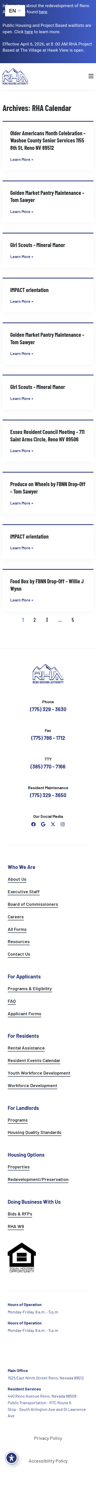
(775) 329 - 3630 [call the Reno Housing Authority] (48, 709)
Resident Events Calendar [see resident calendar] (34, 1060)
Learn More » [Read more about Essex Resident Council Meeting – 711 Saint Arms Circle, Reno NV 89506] (21, 450)
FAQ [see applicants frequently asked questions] (12, 1001)
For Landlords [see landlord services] (23, 1108)
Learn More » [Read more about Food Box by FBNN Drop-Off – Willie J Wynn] (21, 599)
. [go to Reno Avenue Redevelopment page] (43, 11)
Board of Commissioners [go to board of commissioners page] (33, 904)
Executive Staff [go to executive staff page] (24, 891)
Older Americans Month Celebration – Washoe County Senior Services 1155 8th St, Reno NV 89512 (48, 140)
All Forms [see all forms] (17, 929)
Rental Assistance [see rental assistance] (26, 1048)
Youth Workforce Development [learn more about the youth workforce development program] (39, 1073)
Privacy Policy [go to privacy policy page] (48, 1438)
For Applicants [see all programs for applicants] (24, 976)
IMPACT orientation (29, 289)
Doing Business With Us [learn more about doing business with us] (34, 1202)
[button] (82, 76)
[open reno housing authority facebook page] (33, 824)
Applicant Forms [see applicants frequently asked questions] (24, 1013)
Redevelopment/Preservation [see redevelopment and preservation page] (38, 1179)
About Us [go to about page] (17, 879)
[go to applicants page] (29, 31)
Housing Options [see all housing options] (26, 1155)
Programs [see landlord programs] (18, 1120)
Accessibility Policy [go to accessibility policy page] (48, 1461)
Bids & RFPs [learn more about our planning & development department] (20, 1214)
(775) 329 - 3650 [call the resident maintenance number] (48, 795)
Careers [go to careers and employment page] (16, 916)
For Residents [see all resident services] (23, 1036)
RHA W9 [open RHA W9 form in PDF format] (16, 1226)
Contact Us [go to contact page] (19, 954)
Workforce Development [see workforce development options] (32, 1085)
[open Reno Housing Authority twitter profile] (53, 824)
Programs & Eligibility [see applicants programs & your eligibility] (30, 988)
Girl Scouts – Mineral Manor (37, 244)
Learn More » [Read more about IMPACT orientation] (21, 301)
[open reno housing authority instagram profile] (62, 824)
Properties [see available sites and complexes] (19, 1166)
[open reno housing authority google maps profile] (43, 824)
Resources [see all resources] (19, 941)
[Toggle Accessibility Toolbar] (11, 1458)
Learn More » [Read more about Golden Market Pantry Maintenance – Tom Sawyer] (21, 211)
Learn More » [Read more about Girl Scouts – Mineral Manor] (21, 256)
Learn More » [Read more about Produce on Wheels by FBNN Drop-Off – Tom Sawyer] (21, 502)
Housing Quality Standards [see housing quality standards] (34, 1132)
